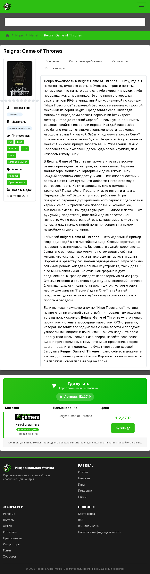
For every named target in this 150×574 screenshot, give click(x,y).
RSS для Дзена (88, 526)
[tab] (52, 61)
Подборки (85, 490)
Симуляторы (11, 544)
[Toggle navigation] (141, 6)
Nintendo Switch (17, 161)
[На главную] (37, 468)
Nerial (33, 35)
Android (12, 148)
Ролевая (13, 175)
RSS (80, 519)
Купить (123, 428)
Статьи (83, 472)
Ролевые (9, 513)
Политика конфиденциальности (99, 532)
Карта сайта (86, 513)
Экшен (7, 526)
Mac (19, 141)
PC (10, 141)
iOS (25, 148)
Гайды (82, 496)
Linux (11, 155)
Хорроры (9, 556)
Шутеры (8, 519)
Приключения (12, 538)
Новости (84, 478)
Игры (19, 35)
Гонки (7, 550)
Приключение (16, 182)
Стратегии (10, 532)
